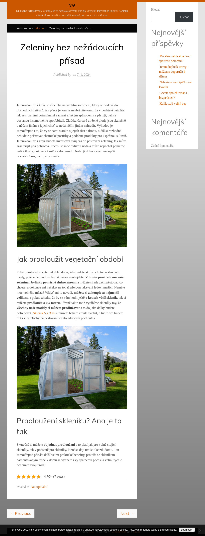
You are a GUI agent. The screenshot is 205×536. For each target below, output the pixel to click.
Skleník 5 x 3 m (43, 313)
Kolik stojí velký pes (173, 103)
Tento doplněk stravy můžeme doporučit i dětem (173, 71)
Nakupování (39, 487)
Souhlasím (187, 529)
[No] (200, 530)
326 (72, 5)
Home (40, 28)
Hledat (155, 9)
